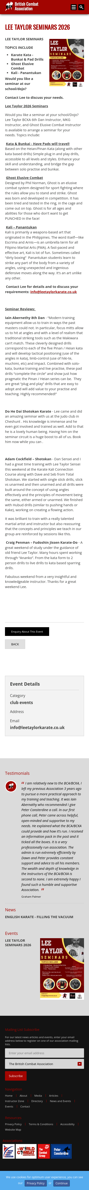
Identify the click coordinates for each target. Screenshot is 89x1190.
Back (15, 644)
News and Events (60, 1101)
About (23, 1095)
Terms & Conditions (41, 1124)
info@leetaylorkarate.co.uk (53, 292)
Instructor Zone (14, 1101)
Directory (37, 1101)
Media (38, 1095)
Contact (25, 1106)
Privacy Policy (13, 1124)
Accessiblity (67, 1124)
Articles (53, 1095)
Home (9, 1095)
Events (9, 1106)
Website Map (13, 1129)
